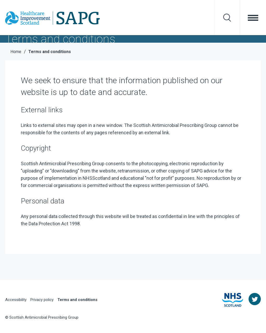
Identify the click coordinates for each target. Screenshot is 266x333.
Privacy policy (42, 299)
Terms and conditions (77, 299)
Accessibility (15, 299)
